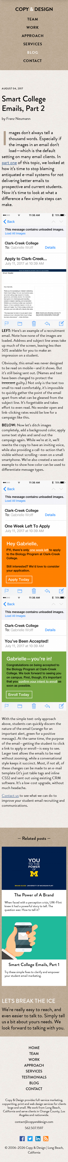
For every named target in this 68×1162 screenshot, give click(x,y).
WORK (34, 1059)
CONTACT (34, 1089)
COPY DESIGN (34, 9)
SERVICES (34, 1071)
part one (9, 162)
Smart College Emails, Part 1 (34, 964)
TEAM (34, 1053)
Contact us (10, 795)
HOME (34, 1047)
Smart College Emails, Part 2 (24, 103)
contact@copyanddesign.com (34, 1121)
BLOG (34, 1083)
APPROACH (34, 1065)
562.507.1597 (34, 1127)
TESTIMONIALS (34, 1077)
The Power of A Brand (34, 895)
